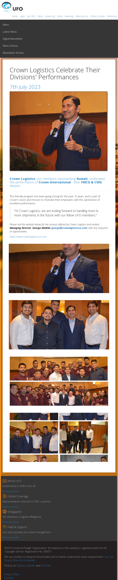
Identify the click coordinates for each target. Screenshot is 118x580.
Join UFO (31, 16)
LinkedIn (30, 565)
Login (22, 16)
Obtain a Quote (97, 16)
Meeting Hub (82, 16)
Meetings (69, 16)
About (41, 16)
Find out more (11, 491)
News (60, 16)
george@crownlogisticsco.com (69, 228)
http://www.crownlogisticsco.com (28, 236)
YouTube (46, 565)
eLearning (50, 16)
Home (15, 16)
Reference (112, 16)
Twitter (20, 565)
